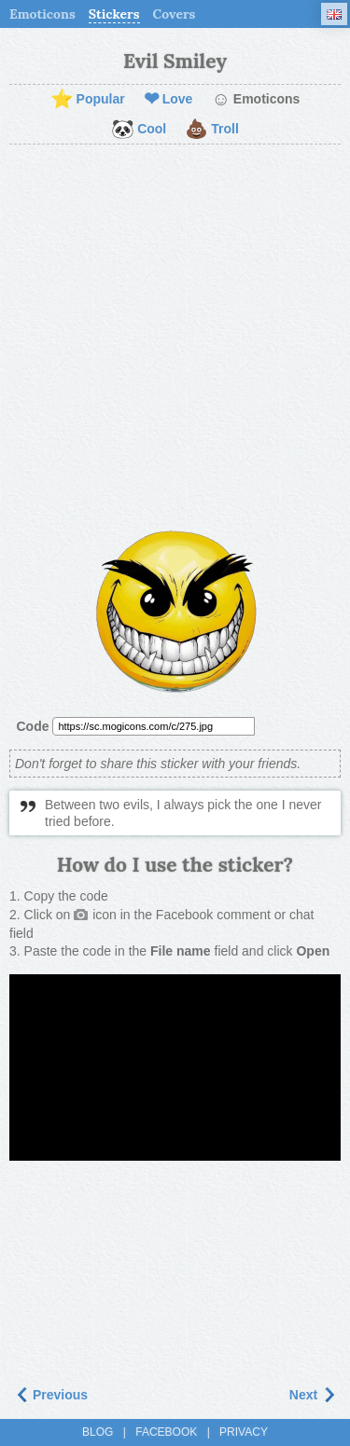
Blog (97, 1432)
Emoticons (42, 14)
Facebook (166, 1432)
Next (312, 1394)
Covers (174, 14)
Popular (87, 99)
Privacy (243, 1432)
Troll (212, 129)
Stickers (114, 14)
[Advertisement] (175, 338)
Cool (138, 129)
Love (168, 99)
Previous (51, 1394)
